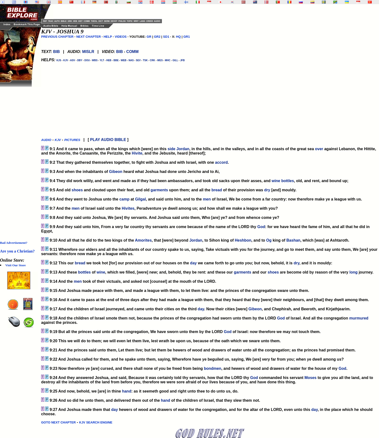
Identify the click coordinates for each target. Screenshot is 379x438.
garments (159, 190)
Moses (310, 378)
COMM (132, 52)
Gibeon (115, 172)
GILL (175, 60)
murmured (358, 318)
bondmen (212, 368)
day (193, 263)
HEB (108, 60)
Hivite (137, 153)
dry (267, 190)
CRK (152, 60)
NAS (131, 60)
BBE (116, 60)
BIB (56, 52)
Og (269, 240)
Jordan (182, 149)
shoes (77, 190)
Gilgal (140, 199)
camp (124, 199)
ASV (72, 60)
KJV (65, 60)
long (353, 272)
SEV (138, 60)
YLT (102, 60)
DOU (87, 60)
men (207, 199)
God (261, 227)
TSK (145, 60)
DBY (79, 60)
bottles (287, 181)
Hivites (128, 208)
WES (160, 60)
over (319, 149)
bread (217, 190)
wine (276, 181)
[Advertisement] (19, 159)
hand (126, 391)
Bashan (293, 240)
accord (221, 162)
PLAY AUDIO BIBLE (108, 140)
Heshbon (243, 240)
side (171, 149)
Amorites (143, 240)
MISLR (88, 52)
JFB (182, 60)
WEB (123, 60)
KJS (58, 60)
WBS (95, 60)
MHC (167, 60)
